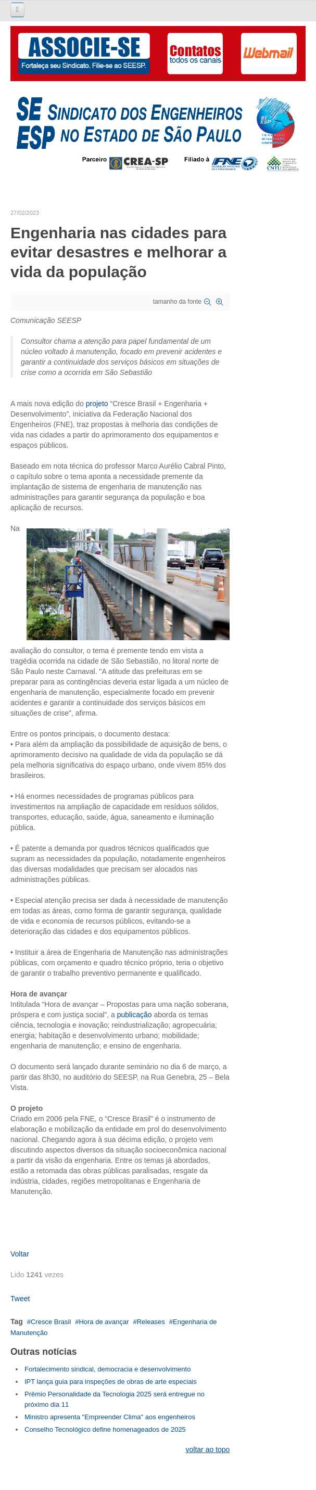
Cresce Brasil (51, 1322)
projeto (98, 403)
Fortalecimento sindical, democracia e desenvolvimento (107, 1369)
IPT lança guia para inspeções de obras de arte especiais (110, 1381)
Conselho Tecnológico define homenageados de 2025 (105, 1429)
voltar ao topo (208, 1449)
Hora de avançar (104, 1322)
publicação (135, 1014)
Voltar (19, 1254)
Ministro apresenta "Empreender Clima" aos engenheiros (109, 1417)
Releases (151, 1322)
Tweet (20, 1298)
